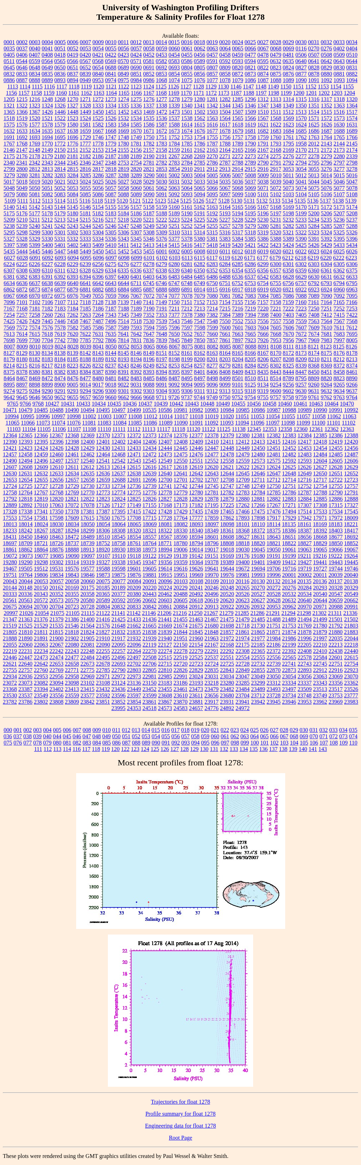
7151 (186, 302)
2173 (339, 150)
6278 (148, 264)
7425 (9, 321)
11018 (196, 416)
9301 (123, 391)
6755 (275, 283)
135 (253, 749)
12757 (351, 486)
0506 (301, 55)
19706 (274, 569)
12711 (258, 480)
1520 (34, 118)
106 (314, 743)
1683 (275, 131)
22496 (118, 657)
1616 (212, 125)
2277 (301, 156)
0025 (250, 42)
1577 (34, 125)
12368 (72, 435)
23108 (103, 683)
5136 (312, 201)
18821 (274, 543)
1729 (85, 137)
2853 (161, 169)
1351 (313, 106)
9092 (174, 385)
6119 (224, 258)
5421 (250, 245)
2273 (250, 156)
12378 (211, 435)
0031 (313, 42)
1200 (298, 93)
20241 (196, 588)
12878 (211, 499)
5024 (85, 182)
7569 (9, 328)
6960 (339, 289)
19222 (335, 556)
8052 (123, 347)
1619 (250, 125)
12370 (103, 435)
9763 (339, 397)
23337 (305, 683)
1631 (351, 125)
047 (86, 736)
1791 (263, 144)
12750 (274, 486)
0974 (110, 80)
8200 (199, 359)
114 (67, 749)
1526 (110, 118)
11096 (257, 423)
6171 (250, 258)
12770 (87, 492)
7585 (85, 328)
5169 (288, 207)
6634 (9, 283)
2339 (351, 156)
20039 (336, 575)
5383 (225, 239)
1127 (185, 87)
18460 (41, 537)
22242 (56, 651)
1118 (73, 87)
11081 (89, 423)
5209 (9, 220)
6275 (110, 264)
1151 (298, 87)
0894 (72, 80)
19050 (274, 550)
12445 (180, 448)
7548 (212, 321)
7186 (98, 309)
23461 (180, 689)
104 (294, 743)
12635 (87, 473)
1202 (324, 93)
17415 (134, 511)
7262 (72, 315)
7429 (34, 321)
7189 (136, 309)
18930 (118, 550)
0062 (199, 48)
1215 (21, 99)
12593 (305, 461)
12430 (103, 448)
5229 (250, 220)
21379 (56, 619)
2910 (186, 169)
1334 (110, 106)
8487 (174, 378)
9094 (186, 385)
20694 (25, 607)
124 (145, 749)
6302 (301, 264)
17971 (320, 518)
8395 (174, 372)
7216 (237, 309)
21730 (258, 626)
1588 (174, 125)
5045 (326, 182)
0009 (98, 42)
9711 (161, 397)
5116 (84, 201)
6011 (224, 251)
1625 (313, 125)
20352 (56, 594)
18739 (87, 543)
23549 (41, 695)
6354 (237, 270)
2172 (326, 150)
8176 (339, 353)
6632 (339, 277)
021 (215, 730)
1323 (34, 106)
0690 (136, 67)
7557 (275, 321)
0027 (263, 42)
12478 (227, 454)
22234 (41, 651)
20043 (10, 581)
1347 (263, 106)
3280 (21, 175)
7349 (136, 315)
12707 (211, 480)
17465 (227, 511)
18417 (351, 531)
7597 (186, 328)
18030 (57, 524)
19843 (72, 575)
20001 (289, 575)
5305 (110, 232)
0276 (326, 48)
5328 (21, 239)
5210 (21, 220)
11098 (288, 423)
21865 (258, 632)
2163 (212, 150)
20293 (320, 588)
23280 (227, 683)
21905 (87, 638)
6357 (275, 270)
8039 (85, 347)
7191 (161, 309)
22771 (72, 670)
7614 (21, 334)
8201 (212, 359)
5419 (225, 245)
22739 (274, 664)
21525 (25, 626)
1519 (21, 118)
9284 (34, 391)
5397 (9, 245)
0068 (275, 48)
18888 (72, 550)
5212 (47, 220)
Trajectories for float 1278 (180, 1102)
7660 (212, 334)
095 (205, 743)
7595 (161, 328)
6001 (161, 251)
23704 (242, 695)
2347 (98, 163)
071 (323, 736)
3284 (72, 175)
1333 (98, 106)
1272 (98, 99)
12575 (274, 461)
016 (165, 730)
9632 (326, 391)
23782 (10, 702)
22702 (134, 664)
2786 (212, 163)
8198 (174, 359)
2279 (326, 156)
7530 (148, 321)
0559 (34, 61)
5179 (60, 213)
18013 (10, 524)
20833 (134, 607)
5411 (123, 245)
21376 (41, 619)
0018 (199, 42)
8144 (110, 353)
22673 (87, 664)
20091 (150, 581)
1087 (263, 80)
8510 (250, 378)
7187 (110, 309)
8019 (47, 347)
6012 (237, 251)
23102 (87, 683)
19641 (211, 569)
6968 (21, 296)
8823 (339, 378)
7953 (275, 340)
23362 (351, 683)
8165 (237, 353)
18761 (134, 543)
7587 (110, 328)
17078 (87, 505)
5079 (9, 194)
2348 (110, 163)
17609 (72, 518)
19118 (134, 556)
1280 (199, 99)
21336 (350, 613)
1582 (98, 125)
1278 (174, 99)
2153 (98, 150)
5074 (301, 188)
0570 (123, 61)
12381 (258, 435)
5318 (250, 232)
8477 (85, 378)
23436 (118, 689)
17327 (351, 505)
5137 (325, 201)
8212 (339, 359)
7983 (326, 340)
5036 (237, 182)
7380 (199, 315)
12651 (336, 473)
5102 (275, 194)
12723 (351, 480)
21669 (165, 626)
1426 (47, 112)
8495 (186, 378)
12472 (149, 454)
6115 (199, 258)
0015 (174, 42)
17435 (196, 511)
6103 (174, 258)
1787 (212, 144)
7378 (186, 315)
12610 (56, 467)
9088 (148, 385)
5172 (326, 207)
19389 (227, 562)
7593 (136, 328)
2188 (123, 156)
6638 (47, 283)
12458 (25, 454)
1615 (199, 125)
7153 (212, 302)
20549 (351, 594)
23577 (87, 695)
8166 (250, 353)
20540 (320, 594)
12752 (305, 486)
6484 (186, 277)
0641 (313, 61)
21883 (351, 632)
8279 (225, 366)
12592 (289, 461)
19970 (211, 575)
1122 (123, 87)
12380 (242, 435)
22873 (289, 670)
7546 (186, 321)
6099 (136, 258)
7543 (174, 321)
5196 (263, 213)
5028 (136, 182)
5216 (98, 220)
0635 (288, 61)
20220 (149, 588)
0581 (148, 61)
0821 (250, 67)
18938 (134, 550)
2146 (9, 150)
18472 (72, 537)
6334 (110, 270)
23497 (289, 689)
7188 (123, 309)
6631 (326, 277)
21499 (320, 619)
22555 (258, 657)
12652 (351, 473)
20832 (118, 607)
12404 (134, 442)
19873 (103, 575)
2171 (313, 150)
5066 (212, 188)
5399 (34, 245)
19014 (196, 550)
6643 (110, 283)
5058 (123, 188)
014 (146, 730)
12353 (269, 429)
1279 (186, 99)
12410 (211, 442)
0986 (148, 80)
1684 (288, 131)
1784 (174, 144)
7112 (72, 302)
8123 (326, 347)
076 (17, 743)
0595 (263, 61)
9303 (148, 391)
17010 (41, 505)
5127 (211, 201)
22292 (227, 651)
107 (323, 743)
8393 (148, 372)
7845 (174, 340)
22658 (72, 664)
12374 (165, 435)
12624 (274, 467)
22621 (10, 664)
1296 (250, 99)
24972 (242, 708)
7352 (148, 315)
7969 (313, 340)
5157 (136, 207)
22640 (25, 664)
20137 (335, 581)
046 (77, 736)
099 (244, 743)
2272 (237, 156)
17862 (227, 518)
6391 (47, 277)
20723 (72, 607)
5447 (60, 251)
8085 (225, 347)
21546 (72, 626)
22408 (305, 651)
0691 (148, 67)
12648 (289, 473)
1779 (110, 144)
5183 (110, 213)
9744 (199, 397)
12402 (118, 442)
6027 (9, 258)
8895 (9, 385)
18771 (165, 543)
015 (156, 730)
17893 (242, 518)
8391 (123, 372)
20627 (258, 600)
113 (57, 749)
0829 (326, 67)
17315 (336, 505)
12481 (274, 454)
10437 (145, 404)
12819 (41, 499)
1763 (313, 137)
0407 (34, 55)
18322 (165, 531)
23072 (10, 683)
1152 (310, 87)
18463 (56, 537)
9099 (225, 385)
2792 (288, 163)
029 (294, 730)
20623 (242, 600)
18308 (118, 531)
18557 (149, 537)
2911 (199, 169)
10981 (180, 410)
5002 (174, 175)
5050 (34, 188)
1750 (148, 137)
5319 (263, 232)
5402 (72, 245)
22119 (149, 645)
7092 (339, 296)
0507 (313, 55)
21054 (42, 613)
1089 (288, 80)
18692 (351, 537)
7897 (237, 340)
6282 (199, 264)
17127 (118, 505)
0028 (275, 42)
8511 (262, 378)
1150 (285, 87)
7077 (174, 296)
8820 (326, 378)
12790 (336, 492)
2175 (9, 156)
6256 (98, 264)
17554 (25, 518)
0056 (123, 48)
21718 (242, 626)
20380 (134, 594)
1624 (301, 125)
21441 (165, 619)
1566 (250, 118)
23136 (134, 683)
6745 (148, 283)
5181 (85, 213)
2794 (301, 163)
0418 (60, 55)
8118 (300, 347)
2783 (174, 163)
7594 (148, 328)
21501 (336, 619)
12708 (227, 480)
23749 (320, 695)
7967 (301, 340)
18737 (72, 543)
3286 (98, 175)
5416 (186, 245)
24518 (149, 708)
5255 (212, 226)
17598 (56, 518)
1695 (60, 137)
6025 (339, 251)
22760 (41, 670)
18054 (103, 524)
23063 (320, 676)
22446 (10, 657)
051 (126, 736)
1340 (186, 106)
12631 (25, 473)
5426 (313, 245)
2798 (351, 163)
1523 (72, 118)
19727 (320, 569)
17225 (227, 505)
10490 (72, 410)
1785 (186, 144)
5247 (123, 226)
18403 (336, 531)
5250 (161, 226)
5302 (72, 232)
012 (126, 730)
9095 (199, 385)
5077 (339, 188)
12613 (103, 467)
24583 (180, 708)
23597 (134, 695)
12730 (87, 486)
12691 (134, 480)
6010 (212, 251)
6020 (275, 251)
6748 (186, 283)
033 (333, 730)
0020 (225, 42)
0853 (161, 74)
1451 (110, 112)
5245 (98, 226)
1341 (199, 106)
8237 (110, 366)
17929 (289, 518)
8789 (288, 378)
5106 (326, 194)
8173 (301, 353)
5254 (199, 226)
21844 (180, 632)
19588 (103, 569)
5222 (161, 220)
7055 (98, 296)
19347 (149, 562)
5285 (326, 226)
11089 (165, 423)
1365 (9, 112)
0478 (263, 55)
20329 (351, 588)
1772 (60, 144)
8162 (199, 353)
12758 (10, 492)
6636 (21, 283)
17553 (10, 518)
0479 (275, 55)
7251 (326, 309)
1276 (148, 99)
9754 (250, 397)
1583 (110, 125)
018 (185, 730)
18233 (10, 531)
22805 (149, 670)
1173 (223, 93)
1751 (161, 137)
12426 (56, 448)
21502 (351, 619)
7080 (212, 296)
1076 (199, 80)
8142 (85, 353)
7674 (313, 334)
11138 (239, 429)
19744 (336, 569)
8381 (47, 372)
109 (343, 743)
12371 (118, 435)
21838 (149, 632)
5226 (212, 220)
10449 (223, 404)
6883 (110, 289)
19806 (41, 575)
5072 (275, 188)
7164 (326, 302)
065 (264, 736)
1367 (34, 112)
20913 (211, 607)
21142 (133, 613)
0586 (186, 61)
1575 (9, 125)
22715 (165, 664)
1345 (237, 106)
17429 (180, 511)
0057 (136, 48)
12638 (134, 473)
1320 (351, 99)
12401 (103, 442)
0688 (110, 67)
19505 (25, 569)
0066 (250, 48)
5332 (72, 239)
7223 (301, 309)
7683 (339, 334)
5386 (263, 239)
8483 (136, 378)
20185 (103, 588)
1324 (47, 106)
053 (146, 736)
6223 (351, 258)
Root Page (180, 1138)
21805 (10, 632)
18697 (10, 543)
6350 (199, 270)
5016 (351, 175)
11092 (211, 423)
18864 (41, 550)
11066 (28, 423)
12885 (320, 499)
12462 (87, 454)
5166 (250, 207)
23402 (56, 689)
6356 (263, 270)
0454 (174, 55)
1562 (199, 118)
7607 (301, 328)
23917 (211, 702)
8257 (199, 366)
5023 (72, 182)
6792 (313, 283)
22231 (25, 651)
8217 (47, 366)
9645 (21, 397)
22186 (274, 645)
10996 (43, 416)
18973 (149, 550)
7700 (34, 340)
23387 (25, 689)
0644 (351, 61)
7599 (212, 328)
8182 (34, 359)
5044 (313, 182)
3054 (301, 169)
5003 (186, 175)
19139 (180, 556)
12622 (242, 467)
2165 (237, 150)
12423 (25, 448)
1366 (21, 112)
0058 (148, 48)
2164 (225, 150)
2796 (326, 163)
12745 (211, 486)
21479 (242, 619)
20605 (180, 600)
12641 (180, 473)
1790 (250, 144)
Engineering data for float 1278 (180, 1126)
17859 (211, 518)
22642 (41, 664)
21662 (134, 626)
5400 (47, 245)
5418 (212, 245)
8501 (237, 378)
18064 (119, 524)
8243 (123, 366)
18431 (10, 537)
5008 (250, 175)
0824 (288, 67)
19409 (274, 562)
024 (244, 730)
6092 (47, 258)
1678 (225, 131)
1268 (60, 99)
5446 (47, 251)
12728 (56, 486)
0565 (60, 61)
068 (294, 736)
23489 (258, 689)
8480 (98, 378)
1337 (148, 106)
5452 (123, 251)
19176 (242, 556)
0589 (199, 61)
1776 (72, 144)
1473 (174, 112)
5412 (136, 245)
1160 (61, 93)
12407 (165, 442)
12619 (196, 467)
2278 (313, 156)
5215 (85, 220)
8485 (148, 378)
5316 (225, 232)
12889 (10, 505)
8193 (123, 359)
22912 (320, 670)
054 (156, 736)
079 (47, 743)
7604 (263, 328)
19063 (305, 550)
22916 (336, 670)
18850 (336, 543)
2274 (263, 156)
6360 (313, 270)
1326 (60, 106)
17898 (258, 518)
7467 (85, 321)
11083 (104, 423)
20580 (87, 600)
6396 (98, 277)
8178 (351, 353)
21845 (196, 632)
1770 (47, 144)
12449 (242, 448)
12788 (320, 492)
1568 (275, 118)
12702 (196, 480)
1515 (326, 112)
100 (254, 743)
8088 (250, 347)
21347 (10, 619)
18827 (305, 543)
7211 (174, 309)
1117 (61, 87)
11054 (273, 416)
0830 (339, 67)
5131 (249, 201)
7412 (326, 315)
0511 (9, 61)
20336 (25, 594)
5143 (47, 207)
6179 (275, 258)
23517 (336, 689)
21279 (226, 613)
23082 (41, 683)
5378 (186, 239)
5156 (123, 207)
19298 (41, 562)
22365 (258, 651)
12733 (103, 486)
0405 (9, 55)
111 (38, 749)
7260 (47, 315)
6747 (174, 283)
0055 (110, 48)
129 (194, 749)
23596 (118, 695)
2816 (85, 169)
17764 (180, 518)
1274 (123, 99)
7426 (21, 321)
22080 (72, 645)
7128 (97, 302)
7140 (135, 302)
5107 (339, 194)
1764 (326, 137)
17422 (149, 511)
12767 (41, 492)
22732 (258, 664)
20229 (180, 588)
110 (353, 743)
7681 (326, 334)
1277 (161, 99)
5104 (301, 194)
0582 (161, 61)
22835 (211, 670)
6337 (148, 270)
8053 (136, 347)
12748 (242, 486)
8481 (110, 378)
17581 (41, 518)
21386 (72, 619)
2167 (263, 150)
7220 (263, 309)
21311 (335, 613)
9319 (263, 391)
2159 (174, 150)
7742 (60, 340)
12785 (274, 492)
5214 (72, 220)
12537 (72, 461)
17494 (289, 511)
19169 (227, 556)
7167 (9, 309)
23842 (87, 702)
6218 (300, 258)
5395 (339, 239)
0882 (351, 74)
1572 (326, 118)
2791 (275, 163)
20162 (56, 588)
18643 (274, 537)
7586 (98, 328)
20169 (72, 588)
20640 (305, 600)
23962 (320, 702)
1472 (161, 112)
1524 (85, 118)
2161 (186, 150)
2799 (9, 169)
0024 (237, 42)
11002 (89, 416)
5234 (313, 220)
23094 (56, 683)
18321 (149, 531)
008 (86, 730)
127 (174, 749)
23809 (72, 702)
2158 (161, 150)
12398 (72, 442)
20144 (10, 588)
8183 (47, 359)
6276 (123, 264)
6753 (250, 283)
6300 (275, 264)
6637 (34, 283)
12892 (25, 505)
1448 (72, 112)
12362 (331, 429)
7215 (225, 309)
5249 (148, 226)
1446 (60, 112)
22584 (320, 657)
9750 (225, 397)
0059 (161, 48)
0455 (186, 55)
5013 (313, 175)
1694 (47, 137)
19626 (196, 569)
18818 (242, 543)
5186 (136, 213)
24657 (196, 708)
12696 (149, 480)
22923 (351, 670)
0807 (212, 67)
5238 (9, 226)
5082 (47, 194)
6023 (313, 251)
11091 (196, 423)
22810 (165, 670)
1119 (86, 87)
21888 (10, 638)
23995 (118, 708)
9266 (351, 385)
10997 (58, 416)
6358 (288, 270)
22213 (336, 645)
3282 (47, 175)
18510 (103, 537)
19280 (10, 562)
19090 (72, 556)
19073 (26, 556)
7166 (351, 302)
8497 (199, 378)
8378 (21, 372)
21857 (227, 632)
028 (284, 730)
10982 (196, 410)
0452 (148, 55)
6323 (72, 270)
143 (322, 749)
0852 (148, 74)
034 (343, 730)
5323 (313, 232)
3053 (288, 169)
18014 (26, 524)
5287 (339, 226)
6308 (21, 270)
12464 (103, 454)
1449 (85, 112)
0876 (288, 74)
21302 (319, 613)
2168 (275, 150)
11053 (257, 416)
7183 (60, 309)
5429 (326, 245)
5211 (34, 220)
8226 (85, 366)
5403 (85, 245)
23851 (103, 702)
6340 (186, 270)
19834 (56, 575)
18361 (227, 531)
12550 (180, 461)
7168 (21, 309)
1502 (199, 112)
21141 (118, 613)
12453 (305, 448)
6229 (72, 264)
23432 (103, 689)
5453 (136, 251)
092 (175, 743)
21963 (211, 638)
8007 (9, 347)
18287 (56, 531)
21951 (180, 638)
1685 (301, 131)
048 (96, 736)
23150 (149, 683)
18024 (41, 524)
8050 (111, 347)
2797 (339, 163)
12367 (56, 435)
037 (17, 736)
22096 (134, 645)
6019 (263, 251)
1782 (148, 144)
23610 (180, 695)
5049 (21, 188)
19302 (56, 562)
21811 (41, 632)
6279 (161, 264)
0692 (161, 67)
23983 (351, 702)
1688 (339, 131)
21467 (211, 619)
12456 (351, 448)
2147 (21, 150)
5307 (136, 232)
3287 (110, 175)
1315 (301, 99)
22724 (211, 664)
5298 (21, 232)
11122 (208, 429)
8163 (212, 353)
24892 (227, 708)
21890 (25, 638)
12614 (118, 467)
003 (37, 730)
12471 (134, 454)
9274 (9, 391)
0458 (225, 55)
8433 (250, 372)
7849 (186, 340)
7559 (301, 321)
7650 (174, 334)
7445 (47, 321)
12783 (242, 492)
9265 (339, 385)
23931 (227, 702)
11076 (73, 423)
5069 (250, 188)
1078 (225, 80)
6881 (85, 289)
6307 (9, 270)
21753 (289, 626)
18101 (243, 524)
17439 (211, 511)
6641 (85, 283)
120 (115, 749)
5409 (98, 245)
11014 (165, 416)
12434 (149, 448)
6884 (123, 289)
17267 (274, 505)
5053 (72, 188)
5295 (9, 232)
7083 (250, 296)
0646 (21, 67)
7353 (161, 315)
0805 (199, 67)
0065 (237, 48)
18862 (25, 550)
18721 (41, 543)
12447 (211, 448)
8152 (174, 353)
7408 (313, 315)
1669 (123, 131)
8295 (263, 366)
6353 (225, 270)
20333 (10, 594)
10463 (316, 404)
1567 (263, 118)
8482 (123, 378)
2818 (110, 169)
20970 (305, 607)
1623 (288, 125)
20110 (227, 581)
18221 (351, 524)
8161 (186, 353)
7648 (161, 334)
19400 (242, 562)
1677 (212, 131)
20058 (72, 581)
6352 (212, 270)
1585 (136, 125)
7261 (60, 315)
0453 (161, 55)
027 (274, 730)
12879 (227, 499)
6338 (161, 270)
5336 (110, 239)
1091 (313, 80)
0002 (21, 42)
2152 (85, 150)
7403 (288, 315)
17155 (149, 505)
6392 (60, 277)
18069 (150, 524)
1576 (21, 125)
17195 (211, 505)
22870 (274, 670)
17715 (149, 518)
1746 (98, 137)
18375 (274, 531)
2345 (72, 163)
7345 (123, 315)
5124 (173, 201)
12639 (149, 473)
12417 (305, 442)
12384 (305, 435)
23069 (336, 676)
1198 (273, 93)
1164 (111, 93)
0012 (136, 42)
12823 (103, 499)
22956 (56, 676)
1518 (9, 118)
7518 (136, 321)
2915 (250, 169)
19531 (56, 569)
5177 (34, 213)
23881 (196, 702)
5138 (338, 201)
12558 (227, 461)
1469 (148, 112)
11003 (104, 416)
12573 (258, 461)
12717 (320, 480)
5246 (110, 226)
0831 (351, 67)
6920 (275, 289)
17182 (196, 505)
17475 (258, 511)
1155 (348, 87)
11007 (120, 416)
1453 (136, 112)
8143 (98, 353)
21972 (227, 638)
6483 (174, 277)
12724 (10, 486)
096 (215, 743)
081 (67, 743)
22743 (305, 664)
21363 (25, 619)
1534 (136, 118)
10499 (134, 410)
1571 (313, 118)
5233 (301, 220)
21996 (305, 638)
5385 (250, 239)
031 (314, 730)
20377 (118, 594)
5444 (21, 251)
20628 (274, 600)
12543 (134, 461)
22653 (56, 664)
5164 (225, 207)
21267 (211, 613)
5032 (186, 182)
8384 (85, 372)
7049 (85, 296)
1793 (275, 144)
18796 (211, 543)
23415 (87, 689)
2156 (136, 150)
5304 (98, 232)
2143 (326, 144)
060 (215, 736)
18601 (211, 537)
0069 (288, 48)
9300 (110, 391)
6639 (60, 283)
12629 (351, 467)
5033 (199, 182)
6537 (250, 277)
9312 (212, 391)
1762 (301, 137)
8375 (9, 372)
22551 (227, 657)
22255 (103, 651)
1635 (47, 131)
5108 (351, 194)
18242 (25, 531)
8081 (200, 347)
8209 (301, 359)
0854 (174, 74)
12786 (289, 492)
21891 (41, 638)
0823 (275, 67)
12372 (134, 435)
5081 (34, 194)
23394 (41, 689)
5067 (225, 188)
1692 (21, 137)
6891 (186, 289)
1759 (263, 137)
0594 (250, 61)
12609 (41, 467)
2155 (123, 150)
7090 (326, 296)
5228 (237, 220)
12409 (196, 442)
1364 (351, 106)
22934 (10, 676)
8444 (288, 372)
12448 (227, 448)
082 (77, 743)
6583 (275, 277)
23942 (258, 702)
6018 (250, 251)
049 (106, 736)
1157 (23, 93)
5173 (339, 207)
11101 (334, 423)
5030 (161, 182)
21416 (103, 619)
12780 (196, 492)
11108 (89, 429)
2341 (21, 163)
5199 (301, 213)
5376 (161, 239)
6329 (98, 270)
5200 (313, 213)
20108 (196, 581)
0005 (60, 42)
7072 (148, 296)
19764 (25, 575)
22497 (134, 657)
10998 (74, 416)
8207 (275, 359)
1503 (212, 112)
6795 (351, 283)
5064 (186, 188)
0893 (60, 80)
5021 (60, 182)
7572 (21, 328)
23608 (165, 695)
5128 (224, 201)
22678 (103, 664)
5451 (110, 251)
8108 (276, 347)
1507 (237, 112)
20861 (165, 607)
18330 (180, 531)
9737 (186, 397)
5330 (47, 239)
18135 (289, 524)
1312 (263, 99)
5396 (351, 239)
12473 (165, 454)
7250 (313, 309)
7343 (110, 315)
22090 (103, 645)
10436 (130, 404)
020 (205, 730)
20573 (56, 600)
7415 (339, 315)
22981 (149, 676)
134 (243, 749)
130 (204, 749)
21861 (242, 632)
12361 (316, 429)
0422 (110, 55)
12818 (25, 499)
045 (67, 736)
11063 (349, 416)
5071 (263, 188)
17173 (180, 505)
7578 (60, 328)
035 (353, 730)
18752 (103, 543)
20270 (258, 588)
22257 (118, 651)
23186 (180, 683)
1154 (335, 87)
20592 (118, 600)
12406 (149, 442)
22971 (103, 676)
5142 (34, 207)
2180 (60, 156)
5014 (326, 175)
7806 (110, 340)
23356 (336, 683)
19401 (258, 562)
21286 (257, 613)
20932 (258, 607)
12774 (118, 492)
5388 (275, 239)
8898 (34, 385)
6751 (225, 283)
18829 (320, 543)
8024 (60, 347)
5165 (237, 207)
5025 (98, 182)
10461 (300, 404)
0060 (174, 48)
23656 (211, 695)
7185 (85, 309)
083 (86, 743)
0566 (72, 61)
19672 (242, 569)
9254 (275, 385)
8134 (47, 353)
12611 (72, 467)
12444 (165, 448)
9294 (85, 391)
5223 (174, 220)
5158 (148, 207)
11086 (150, 423)
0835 (47, 74)
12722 (336, 480)
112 (47, 749)
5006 (225, 175)
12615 (134, 467)
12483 (305, 454)
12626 (305, 467)
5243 (72, 226)
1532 (123, 118)
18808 (227, 543)
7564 (326, 321)
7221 (275, 309)
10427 (52, 404)
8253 (174, 366)
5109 (10, 201)
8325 (288, 366)
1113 (12, 87)
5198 (288, 213)
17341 (41, 511)
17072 (72, 505)
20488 (180, 594)
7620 (72, 334)
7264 (98, 315)
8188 (85, 359)
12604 (320, 461)
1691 (9, 137)
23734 (289, 695)
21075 (57, 613)
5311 (186, 232)
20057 (57, 581)
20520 (227, 594)
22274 (165, 651)
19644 (227, 569)
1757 (237, 137)
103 (284, 743)
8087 (238, 347)
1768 (21, 144)
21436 (149, 619)
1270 (72, 99)
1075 (186, 80)
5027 (123, 182)
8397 (186, 372)
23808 (56, 702)
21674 (180, 626)
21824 (87, 632)
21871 (274, 632)
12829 (196, 499)
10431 (68, 404)
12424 (41, 448)
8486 (161, 378)
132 (224, 749)
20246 (211, 588)
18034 (72, 524)
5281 (275, 226)
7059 (110, 296)
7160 (300, 302)
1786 (199, 144)
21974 (242, 638)
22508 (149, 657)
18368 (242, 531)
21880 (336, 632)
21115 (88, 613)
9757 (275, 397)
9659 (98, 397)
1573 (339, 118)
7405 (301, 315)
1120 (98, 87)
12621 (227, 467)
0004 (47, 42)
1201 (311, 93)
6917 (237, 289)
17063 (56, 505)
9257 (301, 385)
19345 (134, 562)
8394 (161, 372)
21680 (211, 626)
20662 (351, 600)
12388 (351, 435)
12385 (320, 435)
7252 (339, 309)
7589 (123, 328)
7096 (9, 302)
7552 (237, 321)
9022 (123, 385)
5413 (148, 245)
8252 (161, 366)
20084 (134, 581)
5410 (110, 245)
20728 (87, 607)
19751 (10, 575)
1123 (135, 87)
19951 (180, 575)
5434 (351, 245)
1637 (60, 131)
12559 (242, 461)
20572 (41, 600)
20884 (180, 607)
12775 (134, 492)
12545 (149, 461)
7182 (47, 309)
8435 (263, 372)
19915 (165, 575)
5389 (288, 239)
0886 (9, 80)
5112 (34, 201)
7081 (225, 296)
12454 (320, 448)
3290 (148, 175)
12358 (285, 429)
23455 (165, 689)
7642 (136, 334)
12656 (56, 480)
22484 (87, 657)
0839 (85, 74)
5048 (9, 188)
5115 (72, 201)
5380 (199, 239)
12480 (258, 454)
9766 (25, 404)
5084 (72, 194)
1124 (148, 87)
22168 (227, 645)
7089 (313, 296)
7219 (250, 309)
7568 (351, 321)
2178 (34, 156)
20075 (103, 581)
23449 (134, 689)
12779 (180, 492)
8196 (148, 359)
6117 (212, 258)
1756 (225, 137)
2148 (34, 150)
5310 (174, 232)
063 (244, 736)
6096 (98, 258)
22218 (351, 645)
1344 (225, 106)
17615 (87, 518)
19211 (304, 556)
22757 (25, 670)
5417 (199, 245)
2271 (225, 156)
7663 (237, 334)
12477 (211, 454)
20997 (11, 613)
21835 (134, 632)
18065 (134, 524)
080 (57, 743)
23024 (196, 676)
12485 (336, 454)
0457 (212, 55)
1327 (72, 106)
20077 (119, 581)
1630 (339, 125)
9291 (60, 391)
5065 (199, 188)
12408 (180, 442)
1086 (250, 80)
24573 (165, 708)
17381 (87, 511)
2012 (313, 144)
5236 (339, 220)
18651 (289, 537)
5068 (237, 188)
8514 (275, 378)
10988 (289, 410)
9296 (98, 391)
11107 (74, 429)
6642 (98, 283)
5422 (263, 245)
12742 (180, 486)
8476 (72, 378)
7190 (148, 309)
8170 (275, 353)
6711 (135, 283)
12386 (336, 435)
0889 (47, 80)
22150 (180, 645)
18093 (196, 524)
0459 (237, 55)
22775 (87, 670)
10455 (238, 404)
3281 (34, 175)
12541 (103, 461)
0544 (21, 61)
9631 (313, 391)
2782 (161, 163)
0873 (250, 74)
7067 (136, 296)
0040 (34, 48)
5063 (174, 188)
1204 (349, 93)
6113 (187, 258)
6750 (212, 283)
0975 (123, 80)
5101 (263, 194)
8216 (34, 366)
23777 (351, 695)
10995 (27, 416)
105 (304, 743)
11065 (12, 423)
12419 (336, 442)
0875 (275, 74)
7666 (263, 334)
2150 (60, 150)
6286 (250, 264)
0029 (288, 42)
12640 (165, 473)
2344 (60, 163)
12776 (149, 492)
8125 (338, 347)
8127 (9, 353)
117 (86, 749)
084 (96, 743)
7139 (123, 302)
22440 (351, 651)
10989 (305, 410)
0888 (34, 80)
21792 (336, 626)
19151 (211, 556)
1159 (48, 93)
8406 (212, 372)
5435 (9, 251)
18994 (165, 550)
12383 (289, 435)
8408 (225, 372)
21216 (180, 613)
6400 (123, 277)
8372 (339, 366)
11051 (242, 416)
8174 (313, 353)
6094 (73, 258)
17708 (134, 518)
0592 (225, 61)
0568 (98, 61)
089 (146, 743)
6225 (21, 264)
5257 (225, 226)
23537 (25, 695)
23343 (320, 683)
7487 (98, 321)
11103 (14, 429)
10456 (254, 404)
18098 (227, 524)
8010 (35, 347)
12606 (351, 461)
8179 (9, 359)
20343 (41, 594)
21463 (196, 619)
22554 (242, 657)
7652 (186, 334)
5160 (174, 207)
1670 (136, 131)
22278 (180, 651)
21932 (134, 638)
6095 (85, 258)
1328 (85, 106)
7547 (199, 321)
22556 (274, 657)
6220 (326, 258)
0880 (326, 74)
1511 (275, 112)
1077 (212, 80)
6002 (174, 251)
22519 (180, 657)
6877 (60, 289)
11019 (212, 416)
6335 (123, 270)
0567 (85, 61)
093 (185, 743)
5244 (85, 226)
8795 (301, 378)
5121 (135, 201)
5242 (60, 226)
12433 (134, 448)
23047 (242, 676)
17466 (242, 511)
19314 (72, 562)
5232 (288, 220)
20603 (165, 600)
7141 (148, 302)
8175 (326, 353)
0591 (212, 61)
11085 (135, 423)
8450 (313, 372)
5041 (301, 182)
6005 (186, 251)
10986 (258, 410)
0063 (212, 48)
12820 (56, 499)
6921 (288, 289)
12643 (211, 473)
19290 (25, 562)
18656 (305, 537)
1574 (351, 118)
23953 (305, 702)
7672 (301, 334)
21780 (320, 626)
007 (77, 730)
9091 (161, 385)
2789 (250, 163)
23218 (211, 683)
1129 (211, 87)
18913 (87, 550)
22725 (227, 664)
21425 (118, 619)
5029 (148, 182)
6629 (301, 277)
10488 (56, 410)
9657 (85, 397)
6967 (9, 296)
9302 (136, 391)
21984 (274, 638)
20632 (289, 600)
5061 (148, 188)
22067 (56, 645)
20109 (212, 581)
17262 (242, 505)
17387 (103, 511)
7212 (186, 309)
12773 (103, 492)
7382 (212, 315)
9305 (174, 391)
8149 (148, 353)
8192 (110, 359)
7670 (288, 334)
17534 (336, 511)
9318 (250, 391)
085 (106, 743)
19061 (289, 550)
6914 (199, 289)
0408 (47, 55)
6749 (199, 283)
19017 (211, 550)
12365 (25, 435)
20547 (336, 594)
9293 (72, 391)
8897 (21, 385)
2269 (199, 156)
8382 (60, 372)
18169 (320, 524)
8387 (98, 372)
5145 (72, 207)
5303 (85, 232)
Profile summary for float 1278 (180, 1114)
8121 (313, 347)
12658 (87, 480)
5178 (47, 213)
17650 (103, 518)
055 (165, 736)
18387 (305, 531)
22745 (320, 664)
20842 (149, 607)
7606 (288, 328)
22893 (305, 670)
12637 (118, 473)
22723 (196, 664)
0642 (326, 61)
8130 (34, 353)
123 (135, 749)
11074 (58, 423)
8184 (60, 359)
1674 (186, 131)
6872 (21, 289)
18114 (273, 524)
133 (234, 749)
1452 (123, 112)
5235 (326, 220)
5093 (186, 194)
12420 (351, 442)
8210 (313, 359)
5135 (300, 201)
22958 (72, 676)
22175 (242, 645)
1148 (260, 87)
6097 (111, 258)
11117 (163, 429)
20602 (149, 600)
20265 (242, 588)
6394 (85, 277)
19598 (118, 569)
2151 (72, 150)
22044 (351, 638)
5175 (9, 213)
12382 (274, 435)
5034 (212, 182)
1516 (339, 112)
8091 (263, 347)
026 (264, 730)
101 (264, 743)
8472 (47, 378)
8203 (225, 359)
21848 (211, 632)
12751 (289, 486)
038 (27, 736)
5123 (160, 201)
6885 (136, 289)
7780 (72, 340)
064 (254, 736)
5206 (326, 213)
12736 (134, 486)
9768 (38, 404)
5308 (148, 232)
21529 (41, 626)
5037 (250, 182)
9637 (351, 391)
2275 (275, 156)
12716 (305, 480)
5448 (72, 251)
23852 (118, 702)
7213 (199, 309)
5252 (186, 226)
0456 (199, 55)
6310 (47, 270)
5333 (85, 239)
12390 (10, 442)
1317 (326, 99)
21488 (274, 619)
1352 (326, 106)
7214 (212, 309)
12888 (351, 499)
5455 (148, 251)
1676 (199, 131)
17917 (274, 518)
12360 (300, 429)
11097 (273, 423)
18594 (196, 537)
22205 (305, 645)
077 (27, 743)
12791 (351, 492)
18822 (289, 543)
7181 (34, 309)
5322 (301, 232)
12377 (196, 435)
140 (303, 749)
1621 (263, 125)
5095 (212, 194)
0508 (326, 55)
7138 (110, 302)
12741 (165, 486)
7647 (148, 334)
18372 (258, 531)
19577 (87, 569)
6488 (225, 277)
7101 (22, 302)
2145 (351, 144)
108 (333, 743)
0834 (34, 74)
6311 (59, 270)
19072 (10, 556)
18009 (351, 518)
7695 (351, 334)
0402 (339, 48)
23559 (72, 695)
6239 (85, 264)
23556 (56, 695)
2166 (250, 150)
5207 (339, 213)
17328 (10, 511)
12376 (180, 435)
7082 (237, 296)
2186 (98, 156)
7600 (225, 328)
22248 (87, 651)
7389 (237, 315)
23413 (72, 689)
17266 (258, 505)
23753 (336, 695)
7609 (313, 328)
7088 (301, 296)
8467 (21, 378)
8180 (21, 359)
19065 (320, 550)
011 (116, 730)
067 (284, 736)
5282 (288, 226)
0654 (98, 67)
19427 (305, 562)
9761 (313, 397)
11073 (43, 423)
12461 (72, 454)
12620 (211, 467)
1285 (237, 99)
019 (195, 730)
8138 (60, 353)
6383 (34, 277)
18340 (196, 531)
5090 (148, 194)
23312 (274, 683)
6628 (288, 277)
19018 (227, 550)
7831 (136, 340)
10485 (41, 410)
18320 (134, 531)
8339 (301, 366)
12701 (180, 480)
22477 (72, 657)
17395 (118, 511)
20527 (258, 594)
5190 (186, 213)
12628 (336, 467)
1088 (275, 80)
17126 (103, 505)
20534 (305, 594)
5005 (212, 175)
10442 (176, 404)
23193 (196, 683)
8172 (288, 353)
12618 (180, 467)
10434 (99, 404)
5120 (122, 201)
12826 (149, 499)
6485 (199, 277)
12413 (258, 442)
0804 (186, 67)
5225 (199, 220)
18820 (258, 543)
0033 (339, 42)
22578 (305, 657)
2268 (186, 156)
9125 (250, 385)
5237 (351, 220)
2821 (148, 169)
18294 (72, 531)
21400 (87, 619)
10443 (192, 404)
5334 (98, 239)
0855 (186, 74)
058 (195, 736)
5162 (199, 207)
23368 (10, 689)
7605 (275, 328)
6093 (60, 258)
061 (225, 736)
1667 (98, 131)
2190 (148, 156)
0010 (110, 42)
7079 (199, 296)
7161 (313, 302)
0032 (326, 42)
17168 (165, 505)
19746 (351, 569)
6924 (326, 289)
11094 (242, 423)
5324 (326, 232)
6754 (263, 283)
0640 (301, 61)
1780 (123, 144)
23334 (289, 683)
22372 (274, 651)
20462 (165, 594)
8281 (237, 366)
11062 (334, 416)
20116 (242, 581)
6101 (149, 258)
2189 (136, 156)
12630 (10, 473)
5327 (9, 239)
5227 (225, 220)
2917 (275, 169)
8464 (9, 378)
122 (125, 749)
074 (353, 736)
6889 (174, 289)
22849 (242, 670)
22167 (211, 645)
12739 (149, 486)
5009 (263, 175)
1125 (160, 87)
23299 (258, 683)
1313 (275, 99)
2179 (47, 156)
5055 (85, 188)
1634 (34, 131)
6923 (313, 289)
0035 (9, 48)
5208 (351, 213)
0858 (225, 74)
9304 (161, 391)
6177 (262, 258)
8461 (351, 372)
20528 (274, 594)
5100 (250, 194)
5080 (21, 194)
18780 (180, 543)
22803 (134, 670)
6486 (212, 277)
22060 (25, 645)
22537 (211, 657)
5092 (174, 194)
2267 (174, 156)
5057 (110, 188)
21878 (305, 632)
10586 (165, 410)
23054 (289, 676)
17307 (305, 505)
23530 (10, 695)
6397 (110, 277)
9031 (136, 385)
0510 (351, 55)
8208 (288, 359)
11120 (193, 429)
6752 (237, 283)
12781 (211, 492)
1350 (301, 106)
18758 (118, 543)
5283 (301, 226)
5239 (21, 226)
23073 (25, 683)
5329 (34, 239)
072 (333, 736)
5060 (136, 188)
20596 (134, 600)
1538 (186, 118)
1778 (98, 144)
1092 (326, 80)
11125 (224, 429)
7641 (123, 334)
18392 (320, 531)
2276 (288, 156)
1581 (85, 125)
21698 (227, 626)
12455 (336, 448)
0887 (21, 80)
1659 (85, 131)
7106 (47, 302)
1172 (211, 93)
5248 (136, 226)
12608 (25, 467)
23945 (274, 702)
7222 (288, 309)
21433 (134, 619)
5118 (97, 201)
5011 (288, 175)
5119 (109, 201)
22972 (118, 676)
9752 (237, 397)
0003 (34, 42)
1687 (326, 131)
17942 (305, 518)
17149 (134, 505)
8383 (72, 372)
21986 (289, 638)
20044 (26, 581)
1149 (273, 87)
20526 (242, 594)
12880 (242, 499)
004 (47, 730)
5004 (199, 175)
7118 (85, 302)
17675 (118, 518)
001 (17, 730)
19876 (134, 575)
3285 (85, 175)
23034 (227, 676)
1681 (250, 131)
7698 (9, 340)
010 (106, 730)
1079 (237, 80)
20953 (274, 607)
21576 (103, 626)
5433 (339, 245)
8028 (73, 347)
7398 (263, 315)
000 (8, 730)
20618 (196, 600)
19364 (196, 562)
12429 (87, 448)
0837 (72, 74)
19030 (242, 550)
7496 (110, 321)
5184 (123, 213)
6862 (9, 289)
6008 (199, 251)
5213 (60, 220)
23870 (180, 702)
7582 (72, 328)
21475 (227, 619)
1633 (21, 131)
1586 (148, 125)
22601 (336, 657)
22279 (196, 651)
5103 (288, 194)
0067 (263, 48)
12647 (274, 473)
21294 (288, 613)
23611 (196, 695)
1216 (34, 99)
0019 (212, 42)
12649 (305, 473)
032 (323, 730)
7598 (199, 328)
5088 (123, 194)
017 (175, 730)
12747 (227, 486)
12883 (289, 499)
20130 (258, 581)
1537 (174, 118)
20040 (351, 575)
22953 (41, 676)
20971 (320, 607)
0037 (21, 48)
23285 (242, 683)
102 (274, 743)
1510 (263, 112)
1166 (136, 93)
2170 (301, 150)
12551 (196, 461)
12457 (10, 454)
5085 (85, 194)
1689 (351, 131)
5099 (237, 194)
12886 (336, 499)
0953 (98, 80)
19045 (258, 550)
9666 (136, 397)
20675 (10, 607)
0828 (313, 67)
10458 (269, 404)
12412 (242, 442)
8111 (288, 347)
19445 (351, 562)
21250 (195, 613)
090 (156, 743)
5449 (85, 251)
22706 (149, 664)
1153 (323, 87)
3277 (339, 169)
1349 (288, 106)
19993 (258, 575)
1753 (186, 137)
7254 (9, 315)
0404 (351, 48)
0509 (339, 55)
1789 (237, 144)
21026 (26, 613)
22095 (118, 645)
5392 (326, 239)
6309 (34, 270)
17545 (351, 511)
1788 (225, 144)
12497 (56, 461)
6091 (35, 258)
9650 (47, 397)
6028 (22, 258)
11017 (181, 416)
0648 (34, 67)
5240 (34, 226)
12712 (274, 480)
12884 (305, 499)
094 (195, 743)
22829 (196, 670)
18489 (87, 537)
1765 (339, 137)
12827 (165, 499)
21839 (165, 632)
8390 (110, 372)
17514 (305, 511)
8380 (34, 372)
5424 (288, 245)
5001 (161, 175)
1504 (225, 112)
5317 (237, 232)
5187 (148, 213)
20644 (320, 600)
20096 (165, 581)
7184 (72, 309)
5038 (263, 182)
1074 (174, 80)
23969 (336, 702)
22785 (103, 670)
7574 (34, 328)
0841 (110, 74)
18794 (196, 543)
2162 (199, 150)
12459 (41, 454)
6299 (263, 264)
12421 (10, 448)
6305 (339, 264)
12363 (347, 429)
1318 (339, 99)
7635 (110, 334)
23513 (320, 689)
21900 (56, 638)
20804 (103, 607)
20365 (103, 594)
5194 (237, 213)
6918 (250, 289)
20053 (41, 581)
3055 (313, 169)
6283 (212, 264)
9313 (225, 391)
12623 (258, 467)
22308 (242, 651)
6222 (338, 258)
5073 (288, 188)
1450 (98, 112)
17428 (165, 511)
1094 (351, 80)
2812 (34, 169)
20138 (351, 581)
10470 (347, 404)
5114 (59, 201)
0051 (60, 48)
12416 (289, 442)
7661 (225, 334)
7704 (47, 340)
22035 (336, 638)
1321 (9, 106)
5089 (136, 194)
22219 (10, 651)
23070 (351, 676)
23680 (227, 695)
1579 (60, 125)
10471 (10, 410)
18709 (25, 543)
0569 (110, 61)
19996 (274, 575)
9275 (21, 391)
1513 (301, 112)
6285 (237, 264)
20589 (103, 600)
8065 (149, 347)
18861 (10, 550)
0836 (60, 74)
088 (136, 743)
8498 (212, 378)
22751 (336, 664)
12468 (118, 454)
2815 (72, 169)
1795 (288, 144)
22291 (211, 651)
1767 (9, 144)
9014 (85, 385)
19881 (149, 575)
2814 (60, 169)
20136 (320, 581)
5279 (250, 226)
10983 (211, 410)
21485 (258, 619)
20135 (304, 581)
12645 (242, 473)
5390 (301, 239)
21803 (351, 626)
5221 (148, 220)
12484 (320, 454)
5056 (98, 188)
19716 (289, 569)
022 (225, 730)
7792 (98, 340)
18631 (258, 537)
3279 (9, 175)
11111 (119, 429)
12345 (254, 429)
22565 (289, 657)
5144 (60, 207)
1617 (225, 125)
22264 (134, 651)
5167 (263, 207)
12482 (289, 454)
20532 (289, 594)
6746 (161, 283)
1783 (161, 144)
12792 (10, 499)
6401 (136, 277)
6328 (85, 270)
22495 (103, 657)
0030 (301, 42)
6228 (60, 264)
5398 (21, 245)
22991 (180, 676)
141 (312, 749)
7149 (161, 302)
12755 (336, 486)
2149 (47, 150)
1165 (123, 93)
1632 (9, 131)
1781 (136, 144)
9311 (199, 391)
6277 (136, 264)
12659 (103, 480)
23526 (351, 689)
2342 (34, 163)
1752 (174, 137)
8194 (136, 359)
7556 (263, 321)
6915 (212, 289)
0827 (301, 67)
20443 (149, 594)
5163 (212, 207)
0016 (186, 42)
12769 (72, 492)
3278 (351, 169)
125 (155, 749)
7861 (225, 340)
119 (106, 749)
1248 (47, 99)
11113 (148, 429)
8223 (72, 366)
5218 (123, 220)
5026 (110, 182)
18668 (320, 537)
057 (185, 736)
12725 (25, 486)
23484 (242, 689)
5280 (263, 226)
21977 (258, 638)
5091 (161, 194)
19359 (180, 562)
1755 (212, 137)
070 (314, 736)
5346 (148, 239)
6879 (72, 289)
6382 (21, 277)
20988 (336, 607)
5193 (225, 213)
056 (175, 736)
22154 (196, 645)
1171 (198, 93)
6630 (313, 277)
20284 (305, 588)
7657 (199, 334)
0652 (85, 67)
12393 (25, 442)
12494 (25, 461)
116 (77, 749)
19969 (196, 575)
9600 (275, 391)
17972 (336, 518)
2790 (263, 163)
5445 (34, 251)
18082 (181, 524)
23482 (227, 689)
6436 (161, 277)
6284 (225, 264)
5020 (47, 182)
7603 (250, 328)
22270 (149, 651)
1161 (73, 93)
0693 (174, 67)
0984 (136, 80)
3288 (123, 175)
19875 (118, 575)
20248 (227, 588)
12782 (227, 492)
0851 (136, 74)
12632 (41, 473)
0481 (288, 55)
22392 (289, 651)
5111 (22, 201)
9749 (212, 397)
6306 (351, 264)
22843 (227, 670)
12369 (87, 435)
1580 (72, 125)
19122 (149, 556)
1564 (225, 118)
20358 (87, 594)
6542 (263, 277)
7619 (60, 334)
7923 (250, 340)
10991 (336, 410)
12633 (56, 473)
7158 (275, 302)
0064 (225, 48)
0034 (351, 42)
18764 (149, 543)
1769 (34, 144)
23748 (305, 695)
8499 (225, 378)
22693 (118, 664)
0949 (85, 80)
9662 (123, 397)
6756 (288, 283)
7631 (98, 334)
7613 (9, 334)
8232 (98, 366)
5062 (161, 188)
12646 (258, 473)
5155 (110, 207)
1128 (198, 87)
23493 (274, 689)
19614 (165, 569)
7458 (72, 321)
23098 (72, 683)
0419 (72, 55)
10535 (149, 410)
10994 (12, 416)
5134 (287, 201)
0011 (123, 42)
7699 (21, 340)
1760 (275, 137)
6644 (123, 283)
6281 (186, 264)
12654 (25, 480)
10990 (320, 410)
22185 (258, 645)
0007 (85, 42)
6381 (9, 277)
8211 (326, 359)
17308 (320, 505)
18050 (88, 524)
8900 (60, 385)
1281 (212, 99)
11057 (303, 416)
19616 (180, 569)
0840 (98, 74)
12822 (87, 499)
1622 (275, 125)
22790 (118, 670)
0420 (85, 55)
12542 (118, 461)
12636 (103, 473)
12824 (118, 499)
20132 (273, 581)
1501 (186, 112)
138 (283, 749)
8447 (301, 372)
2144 (339, 144)
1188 (248, 93)
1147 (248, 87)
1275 (136, 99)
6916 (225, 289)
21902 (72, 638)
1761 (288, 137)
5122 (147, 201)
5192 (212, 213)
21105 (72, 613)
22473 (41, 657)
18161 (304, 524)
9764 (351, 397)
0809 (225, 67)
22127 (165, 645)
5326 (351, 232)
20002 (305, 575)
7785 (85, 340)
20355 (72, 594)
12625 (289, 467)
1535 (148, 118)
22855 (258, 670)
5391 (313, 239)
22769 (56, 670)
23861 (149, 702)
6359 (301, 270)
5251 (174, 226)
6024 (326, 251)
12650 (320, 473)
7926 (263, 340)
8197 (161, 359)
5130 (236, 201)
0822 (263, 67)
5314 (199, 232)
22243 (72, 651)
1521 (47, 118)
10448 (207, 404)
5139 (350, 201)
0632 (275, 61)
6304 (326, 264)
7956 (288, 340)
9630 (301, 391)
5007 (237, 175)
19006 (180, 550)
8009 (22, 347)
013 (136, 730)
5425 (301, 245)
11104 (29, 429)
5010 (275, 175)
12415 (274, 442)
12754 (320, 486)
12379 (227, 435)
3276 (326, 169)
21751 (274, 626)
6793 (326, 283)
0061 (186, 48)
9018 (110, 385)
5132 (262, 201)
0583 (174, 61)
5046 (339, 182)
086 (116, 743)
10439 (161, 404)
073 (343, 736)
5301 (60, 232)
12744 (196, 486)
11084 (120, 423)
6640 (72, 283)
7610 (326, 328)
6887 (148, 289)
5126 (198, 201)
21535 (56, 626)
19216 (320, 556)
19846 (87, 575)
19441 (320, 562)
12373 (149, 435)
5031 (174, 182)
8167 (263, 353)
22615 (351, 657)
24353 (134, 708)
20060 (88, 581)
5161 (186, 207)
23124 (118, 683)
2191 (161, 156)
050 (116, 736)
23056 (305, 676)
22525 (196, 657)
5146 (85, 207)
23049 (258, 676)
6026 (351, 251)
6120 (237, 258)
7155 (237, 302)
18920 (103, 550)
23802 (41, 702)
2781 (148, 163)
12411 (227, 442)
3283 (60, 175)
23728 (274, 695)
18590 (180, 537)
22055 (10, 645)
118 (96, 749)
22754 (351, 664)
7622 (85, 334)
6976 (72, 296)
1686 (313, 131)
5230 (263, 220)
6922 (301, 289)
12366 (41, 435)
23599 (149, 695)
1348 (275, 106)
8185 (72, 359)
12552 (211, 461)
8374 (351, 366)
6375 (351, 270)
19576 (72, 569)
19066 (336, 550)
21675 (196, 626)
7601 (237, 328)
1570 (301, 118)
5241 (47, 226)
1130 (223, 87)
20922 (227, 607)
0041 (47, 48)
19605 (149, 569)
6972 (47, 296)
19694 (258, 569)
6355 (250, 270)
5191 (199, 213)
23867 (165, 702)
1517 (351, 112)
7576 (47, 328)
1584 (123, 125)
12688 (118, 480)
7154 (224, 302)
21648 (118, 626)
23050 (274, 676)
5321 (288, 232)
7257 (21, 315)
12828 (180, 499)
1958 (301, 144)
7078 (186, 296)
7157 (262, 302)
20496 (211, 594)
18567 (165, 537)
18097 (212, 524)
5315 (212, 232)
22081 (87, 645)
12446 (196, 448)
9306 (186, 391)
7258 (34, 315)
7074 (161, 296)
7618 (47, 334)
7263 (85, 315)
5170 (301, 207)
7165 (338, 302)
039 (37, 736)
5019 (34, 182)
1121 (110, 87)
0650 (60, 67)
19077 (41, 556)
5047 (351, 182)
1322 (21, 106)
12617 (165, 467)
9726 (174, 397)
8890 (351, 378)
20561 (10, 600)
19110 (119, 556)
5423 (275, 245)
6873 (34, 289)
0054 (98, 48)
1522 (60, 118)
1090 (301, 80)
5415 (174, 245)
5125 (185, 201)
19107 (103, 556)
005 (57, 730)
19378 (211, 562)
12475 (180, 454)
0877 (301, 74)
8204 (237, 359)
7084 (263, 296)
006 (67, 730)
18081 (165, 524)
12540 (87, 461)
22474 (56, 657)
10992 (351, 410)
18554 (134, 537)
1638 (72, 131)
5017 (9, 182)
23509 (305, 689)
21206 (164, 613)
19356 (165, 562)
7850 (199, 340)
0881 (339, 74)
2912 (212, 169)
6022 (301, 251)
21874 (289, 632)
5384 (237, 239)
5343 (123, 239)
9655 (72, 397)
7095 (351, 296)
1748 (123, 137)
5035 (225, 182)
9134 (263, 385)
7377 (174, 315)
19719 (305, 569)
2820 (136, 169)
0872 (237, 74)
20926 (242, 607)
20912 (196, 607)
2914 (237, 169)
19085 (57, 556)
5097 (225, 194)
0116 (300, 48)
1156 (11, 93)
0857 (212, 74)
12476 (196, 454)
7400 (275, 315)
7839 (161, 340)
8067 (174, 347)
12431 (118, 448)
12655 (41, 480)
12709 (242, 480)
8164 (225, 353)
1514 (313, 112)
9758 (288, 397)
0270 (313, 48)
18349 (211, 531)
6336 (136, 270)
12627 (320, 467)
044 (57, 736)
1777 (85, 144)
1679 (237, 131)
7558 (288, 321)
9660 (110, 397)
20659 (336, 600)
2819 (123, 169)
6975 (60, 296)
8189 (98, 359)
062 (235, 736)
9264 (326, 385)
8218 (60, 366)
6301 (288, 264)
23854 (134, 702)
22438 (336, 651)
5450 (98, 251)
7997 (339, 340)
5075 (313, 188)
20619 (211, 600)
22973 (134, 676)
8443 (275, 372)
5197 (275, 213)
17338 (25, 511)
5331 (60, 239)
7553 (250, 321)
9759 (301, 397)
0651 (72, 67)
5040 (288, 182)
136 (263, 749)
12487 (351, 454)
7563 (313, 321)
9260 (313, 385)
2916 (263, 169)
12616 (149, 467)
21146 (149, 613)
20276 (289, 588)
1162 (86, 93)
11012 (150, 416)
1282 (225, 99)
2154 (110, 150)
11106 (59, 429)
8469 (34, 378)
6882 (98, 289)
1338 (161, 106)
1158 (36, 93)
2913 (225, 169)
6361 (326, 270)
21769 (305, 626)
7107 (60, 302)
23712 (258, 695)
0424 (136, 55)
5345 (136, 239)
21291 (273, 613)
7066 (123, 296)
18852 (351, 543)
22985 (165, 676)
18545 (118, 537)
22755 (10, 670)
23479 (211, 689)
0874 (263, 74)
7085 (275, 296)
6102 (161, 258)
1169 (173, 93)
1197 (261, 93)
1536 (161, 118)
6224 (9, 264)
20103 (181, 581)
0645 (9, 67)
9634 (339, 391)
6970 (34, 296)
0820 (237, 67)
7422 (351, 315)
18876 (56, 550)
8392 (136, 372)
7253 (351, 309)
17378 (72, 511)
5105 (313, 194)
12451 (274, 448)
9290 (47, 391)
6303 (313, 264)
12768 (56, 492)
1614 (186, 125)
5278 (237, 226)
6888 (161, 289)
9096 (212, 385)
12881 (258, 499)
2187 (110, 156)
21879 (320, 632)
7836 (148, 340)
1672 (161, 131)
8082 (212, 347)
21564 (87, 626)
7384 (225, 315)
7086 (288, 296)
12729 (72, 486)
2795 (313, 163)
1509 (250, 112)
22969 (87, 676)
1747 (110, 137)
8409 (237, 372)
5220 (136, 220)
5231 (275, 220)
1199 (286, 93)
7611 (339, 328)
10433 (83, 404)
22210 (320, 645)
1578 (47, 125)
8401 (199, 372)
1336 (136, 106)
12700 (165, 480)
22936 (25, 676)
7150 (173, 302)
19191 (274, 556)
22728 (242, 664)
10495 (103, 410)
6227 (47, 264)
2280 (339, 156)
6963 (351, 289)
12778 (165, 492)
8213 (351, 359)
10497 (118, 410)
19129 (165, 556)
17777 (196, 518)
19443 (336, 562)
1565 (237, 118)
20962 (289, 607)
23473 (196, 689)
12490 (10, 461)
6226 (34, 264)
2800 (21, 169)
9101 (237, 385)
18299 (87, 531)
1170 (186, 93)
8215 (21, 366)
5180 (72, 213)
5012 (301, 175)
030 (304, 730)
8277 (212, 366)
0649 (47, 67)
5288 (351, 226)
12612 (87, 467)
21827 (103, 632)
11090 (181, 423)
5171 (313, 207)
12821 (72, 499)
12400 (87, 442)
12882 (274, 499)
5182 (98, 213)
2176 (21, 156)
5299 (34, 232)
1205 (9, 99)
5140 (9, 207)
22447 (25, 657)
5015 (339, 175)
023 (235, 730)
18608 (227, 537)
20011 (320, 575)
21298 (304, 613)
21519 (10, 626)
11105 (44, 429)
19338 (118, 562)
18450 (25, 537)
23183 (165, 683)
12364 (10, 435)
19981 (242, 575)
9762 (326, 397)
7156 (250, 302)
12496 (41, 461)
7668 (275, 334)
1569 (288, 118)
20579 (72, 600)
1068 (161, 80)
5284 (313, 226)
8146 (136, 353)
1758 (250, 137)
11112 (133, 429)
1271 (85, 99)
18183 (335, 524)
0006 (72, 42)
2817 (98, 169)
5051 (47, 188)
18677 (336, 537)
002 (27, 730)
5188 (161, 213)
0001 (9, 42)
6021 (288, 251)
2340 (9, 163)
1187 (236, 93)
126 (164, 749)
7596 (174, 328)
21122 (103, 613)
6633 (351, 277)
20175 (87, 588)
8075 (187, 347)
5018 (21, 182)
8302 (275, 366)
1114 (24, 87)
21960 (196, 638)
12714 (289, 480)
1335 (123, 106)
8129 (21, 353)
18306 (103, 531)
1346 (250, 106)
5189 (174, 213)
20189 (118, 588)
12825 (134, 499)
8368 (313, 366)
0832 (9, 74)
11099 (303, 423)
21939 (149, 638)
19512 (41, 569)
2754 (136, 163)
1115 (37, 87)
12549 (165, 461)
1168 (161, 93)
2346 (85, 163)
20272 (274, 588)
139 (293, 749)
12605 (336, 461)
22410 (320, 651)
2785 (199, 163)
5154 (98, 207)
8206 (263, 359)
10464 (331, 404)
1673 (174, 131)
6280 (174, 264)
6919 (263, 289)
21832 (118, 632)
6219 (313, 258)
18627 (242, 537)
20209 (134, 588)
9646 (34, 397)
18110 (258, 524)
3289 (136, 175)
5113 (47, 201)
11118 (178, 429)
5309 (161, 232)
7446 (60, 321)
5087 (110, 194)
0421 (98, 55)
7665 (250, 334)
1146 (236, 87)
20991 (351, 607)
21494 (305, 619)
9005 (72, 385)
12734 (118, 486)
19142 (196, 556)
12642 (196, 473)
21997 (320, 638)
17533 (320, 511)
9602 (288, 391)
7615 (34, 334)
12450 (258, 448)
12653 (10, 480)
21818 (72, 632)
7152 (199, 302)
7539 (161, 321)
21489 (289, 619)
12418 (320, 442)
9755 (263, 397)
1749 (136, 137)
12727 (41, 486)
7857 (212, 340)
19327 (103, 562)
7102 (35, 302)
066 (274, 736)
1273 (110, 99)
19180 (258, 556)
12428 (72, 448)
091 (165, 743)
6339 (174, 270)
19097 (88, 556)
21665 (149, 626)
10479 (25, 410)
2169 (288, 150)
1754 (199, 137)
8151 (161, 353)
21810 (25, 632)
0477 (250, 55)
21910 (103, 638)
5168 (275, 207)
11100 (318, 423)
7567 (339, 321)
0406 (21, 55)
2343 (47, 163)
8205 (250, 359)
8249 (148, 366)
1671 (148, 131)
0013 (148, 42)
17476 (274, 511)
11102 (348, 423)
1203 (336, 93)
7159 (288, 302)
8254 (186, 366)
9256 (288, 385)
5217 (110, 220)
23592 (103, 695)
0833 (21, 74)
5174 (351, 207)
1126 (173, 87)
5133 (274, 201)
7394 (250, 315)
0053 (85, 48)
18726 (56, 543)
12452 (289, 448)
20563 (25, 600)
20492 (196, 594)
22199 (289, 645)
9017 (98, 385)
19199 (289, 556)
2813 (47, 169)
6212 (288, 258)
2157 (148, 150)
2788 (237, 163)
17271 (289, 505)
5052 (60, 188)
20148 (25, 588)
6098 (123, 258)
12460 (56, 454)
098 (235, 743)
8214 (9, 366)
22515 (165, 657)
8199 (186, 359)
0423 (123, 55)
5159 (161, 207)
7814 (123, 340)
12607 (10, 467)
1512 (288, 112)
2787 (225, 163)
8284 (250, 366)
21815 (56, 632)
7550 (225, 321)
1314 (288, 99)
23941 (242, 702)
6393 (72, 277)
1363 (339, 106)
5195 (250, 213)
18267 (41, 531)
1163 (98, 93)
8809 (313, 378)
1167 (148, 93)
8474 (60, 378)
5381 (212, 239)
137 (273, 749)
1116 (49, 87)
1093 (339, 80)
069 (304, 736)
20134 (289, 581)
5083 (60, 194)
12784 (258, 492)
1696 (72, 137)
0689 (123, 67)
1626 (326, 125)
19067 (351, 550)
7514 (123, 321)
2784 (186, 163)
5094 (199, 194)
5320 (275, 232)
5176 (21, 213)
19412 (289, 562)
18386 (289, 531)
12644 (227, 473)
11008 (135, 416)
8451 (326, 372)
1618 (237, 125)
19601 (134, 569)
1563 (212, 118)
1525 (98, 118)
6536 (237, 277)
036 (8, 736)
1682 (263, 131)
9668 (148, 397)
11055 (288, 416)
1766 (351, 137)
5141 (21, 207)
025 (254, 730)
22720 (180, 664)
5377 (174, 239)
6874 (47, 289)
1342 (212, 106)
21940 (165, 638)
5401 (60, 245)
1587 (161, 125)
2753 (123, 163)
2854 (174, 169)
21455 (180, 619)
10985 (242, 410)
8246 (136, 366)
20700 (41, 607)
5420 (237, 245)
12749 (258, 486)
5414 (161, 245)
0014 (161, 42)
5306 (123, 232)
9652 (60, 397)
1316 (313, 99)
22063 (41, 645)
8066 (161, 347)
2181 (72, 156)
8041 (98, 347)
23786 (25, 702)
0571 (136, 61)
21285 (242, 613)
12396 (56, 442)
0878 (313, 74)
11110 (104, 429)
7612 (351, 328)
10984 (227, 410)
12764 (25, 492)
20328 (336, 588)
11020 (227, 416)
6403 (148, 277)
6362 (339, 270)
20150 (41, 588)
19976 (227, 575)
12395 (41, 442)
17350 (56, 511)
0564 (47, 61)
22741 (289, 664)
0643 (339, 61)
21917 (118, 638)
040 (47, 736)
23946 (289, 702)
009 (96, 730)
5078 (351, 188)
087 (126, 743)
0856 (199, 74)
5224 (186, 220)
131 (214, 749)
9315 (237, 391)
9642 (9, 397)
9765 (12, 404)
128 (184, 749)
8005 (351, 340)
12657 (72, 480)
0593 (237, 61)
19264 (351, 556)
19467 (10, 569)
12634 (72, 473)
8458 (339, 372)
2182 (85, 156)
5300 (47, 232)
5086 (98, 194)
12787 (305, 492)
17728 (165, 518)
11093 (226, 423)
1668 (110, 131)
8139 (72, 353)
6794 (339, 283)
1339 (174, 106)
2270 (212, 156)
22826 (180, 670)
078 (37, 743)
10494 (87, 410)
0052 (72, 48)
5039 (275, 182)
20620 (227, 600)
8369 (326, 366)
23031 (211, 676)
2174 (351, 150)
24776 (211, 708)
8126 (351, 347)
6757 (301, 283)
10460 (285, 404)
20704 (56, 607)
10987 (274, 410)
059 (205, 736)
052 (136, 736)
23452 (149, 689)
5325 (339, 232)
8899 (47, 385)
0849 (123, 74)
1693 (34, 137)
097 (225, 743)
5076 (326, 188)
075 (8, 743)
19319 (87, 562)
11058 (318, 416)
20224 (165, 588)
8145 (123, 353)
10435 (114, 404)
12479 (242, 454)
